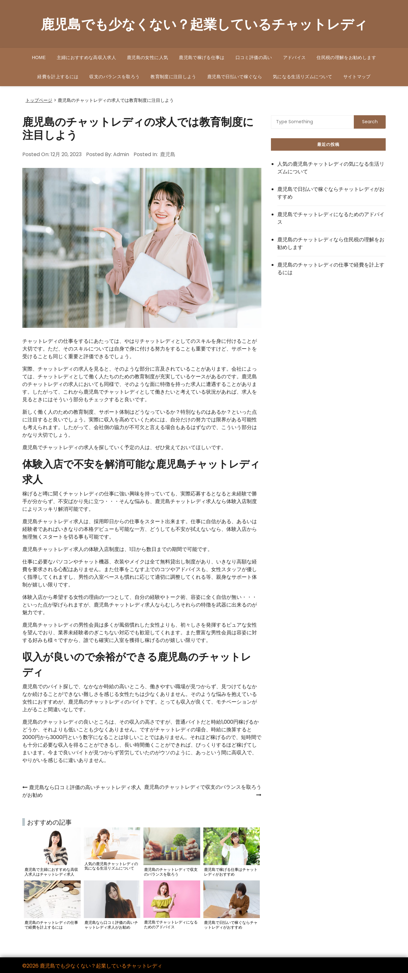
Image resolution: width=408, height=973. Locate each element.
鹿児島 (167, 154)
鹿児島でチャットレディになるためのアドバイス (330, 218)
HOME (39, 57)
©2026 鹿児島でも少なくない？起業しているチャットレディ (92, 965)
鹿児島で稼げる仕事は (202, 57)
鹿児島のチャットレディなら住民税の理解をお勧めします (330, 243)
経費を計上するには (57, 76)
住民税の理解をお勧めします (346, 57)
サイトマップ (357, 76)
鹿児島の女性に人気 (147, 57)
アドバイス (294, 57)
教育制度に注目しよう (173, 76)
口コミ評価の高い (254, 57)
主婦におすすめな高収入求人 (86, 57)
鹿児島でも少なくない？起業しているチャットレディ (204, 24)
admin (121, 154)
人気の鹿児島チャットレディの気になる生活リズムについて (330, 167)
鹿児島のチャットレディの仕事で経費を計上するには (330, 268)
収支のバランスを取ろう (114, 76)
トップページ (39, 100)
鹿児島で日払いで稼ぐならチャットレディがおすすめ (330, 192)
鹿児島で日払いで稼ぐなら (234, 76)
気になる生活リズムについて (302, 76)
